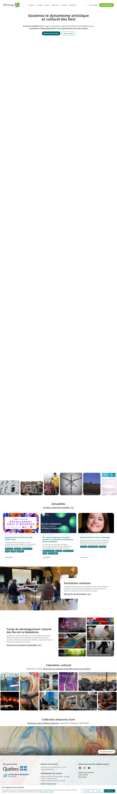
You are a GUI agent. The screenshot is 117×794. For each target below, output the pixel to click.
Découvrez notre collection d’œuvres (43, 723)
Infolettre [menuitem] (64, 5)
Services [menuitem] (47, 5)
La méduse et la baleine (14, 751)
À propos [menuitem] (32, 5)
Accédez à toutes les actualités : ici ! (58, 507)
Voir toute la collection (106, 752)
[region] (58, 789)
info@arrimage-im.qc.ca (48, 784)
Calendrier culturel (106, 5)
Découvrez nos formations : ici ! (77, 594)
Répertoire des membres (51, 33)
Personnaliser (87, 791)
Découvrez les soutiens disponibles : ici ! (24, 645)
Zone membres (93, 5)
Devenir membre (68, 33)
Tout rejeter (98, 791)
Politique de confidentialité (86, 772)
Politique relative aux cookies (47, 792)
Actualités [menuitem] (39, 5)
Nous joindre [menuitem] (72, 5)
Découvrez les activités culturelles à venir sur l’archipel (66, 669)
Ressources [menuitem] (56, 5)
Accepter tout (109, 791)
